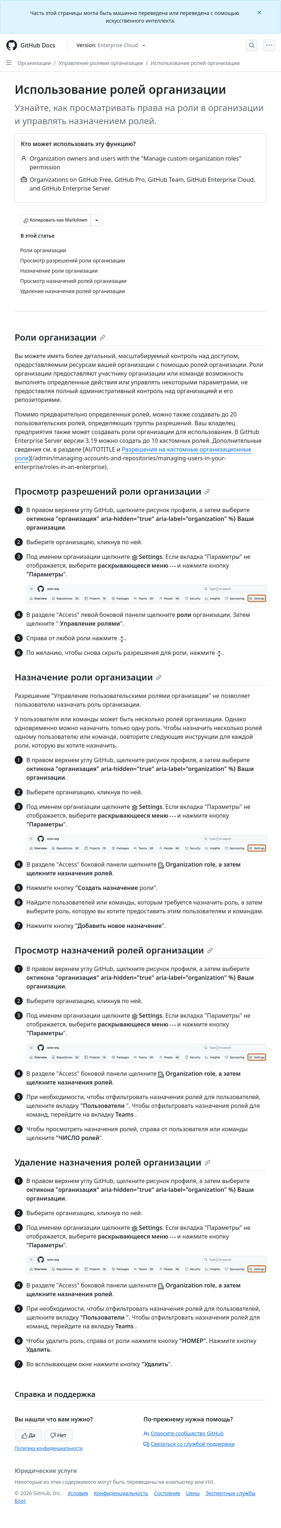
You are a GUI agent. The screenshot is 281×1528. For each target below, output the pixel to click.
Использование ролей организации (195, 62)
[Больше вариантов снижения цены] (96, 220)
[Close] (260, 12)
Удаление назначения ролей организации (112, 1162)
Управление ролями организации (101, 62)
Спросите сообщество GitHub (183, 1433)
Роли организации (60, 337)
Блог (20, 1500)
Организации (34, 62)
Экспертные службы (231, 1493)
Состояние (167, 1493)
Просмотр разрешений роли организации (112, 491)
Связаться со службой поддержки (189, 1443)
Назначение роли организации (88, 677)
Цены (193, 1493)
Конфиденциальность (121, 1493)
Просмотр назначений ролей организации (114, 950)
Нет (58, 1435)
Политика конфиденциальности (49, 1448)
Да (28, 1435)
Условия (78, 1493)
